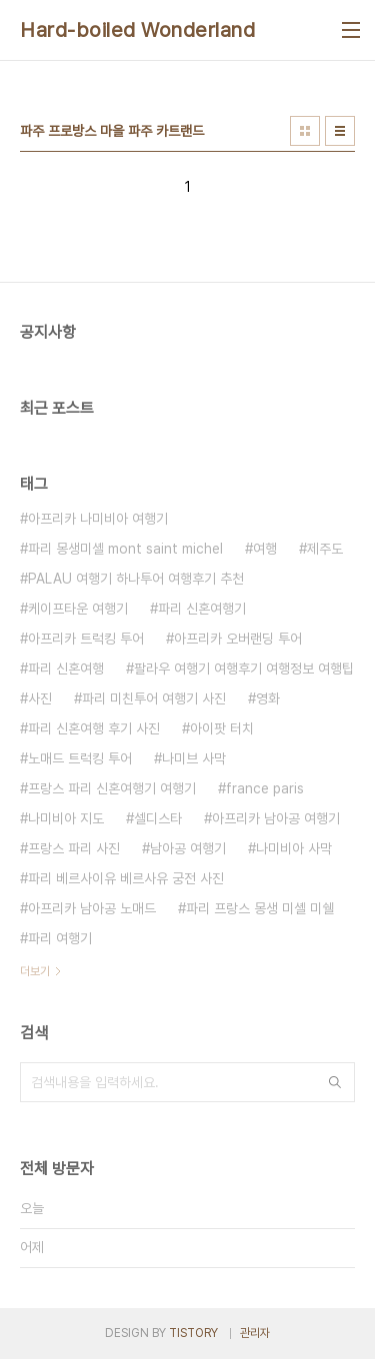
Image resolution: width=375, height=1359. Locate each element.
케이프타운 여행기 (78, 609)
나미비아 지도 (66, 818)
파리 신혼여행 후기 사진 (94, 728)
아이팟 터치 (222, 728)
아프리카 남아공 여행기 (276, 818)
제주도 (325, 549)
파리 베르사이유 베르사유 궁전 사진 (126, 878)
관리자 (255, 1333)
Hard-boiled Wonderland (137, 30)
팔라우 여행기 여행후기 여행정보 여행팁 (244, 669)
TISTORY (193, 1333)
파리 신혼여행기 (202, 609)
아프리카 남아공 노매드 (92, 908)
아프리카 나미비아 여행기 (98, 519)
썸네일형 (305, 131)
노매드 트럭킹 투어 (80, 758)
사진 (40, 698)
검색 (335, 1082)
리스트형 (340, 131)
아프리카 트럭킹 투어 (86, 639)
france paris (265, 788)
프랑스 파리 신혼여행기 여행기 (112, 788)
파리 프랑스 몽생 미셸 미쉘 (260, 908)
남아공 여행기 (188, 848)
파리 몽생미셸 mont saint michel (125, 549)
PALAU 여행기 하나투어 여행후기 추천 (136, 579)
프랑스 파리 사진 (74, 848)
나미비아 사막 (294, 848)
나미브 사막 (194, 758)
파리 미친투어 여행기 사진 (154, 698)
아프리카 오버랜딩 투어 (238, 639)
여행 (265, 549)
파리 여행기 (60, 938)
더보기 (35, 971)
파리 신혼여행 (66, 669)
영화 (268, 698)
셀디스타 (158, 818)
